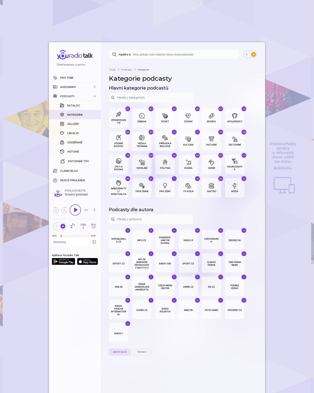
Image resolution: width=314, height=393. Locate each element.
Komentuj (75, 242)
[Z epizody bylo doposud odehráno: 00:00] (55, 236)
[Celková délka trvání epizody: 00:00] (94, 236)
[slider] (61, 236)
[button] (75, 87)
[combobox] (174, 54)
